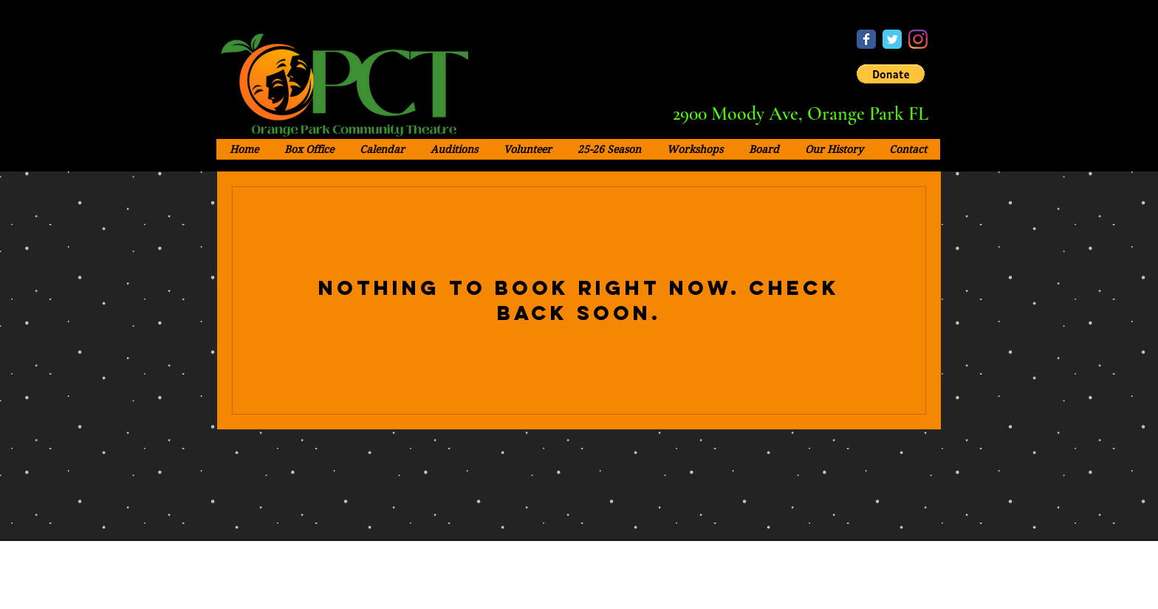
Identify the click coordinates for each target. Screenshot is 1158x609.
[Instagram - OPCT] (918, 39)
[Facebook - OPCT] (866, 39)
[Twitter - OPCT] (892, 39)
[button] (891, 74)
